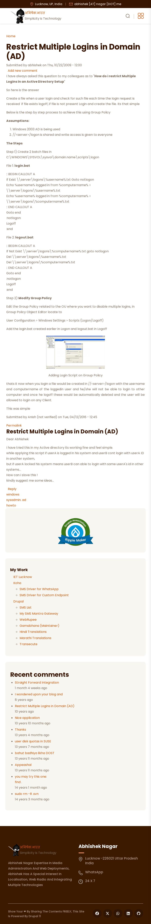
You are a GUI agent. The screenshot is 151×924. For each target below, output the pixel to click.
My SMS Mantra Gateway (39, 613)
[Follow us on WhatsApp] (118, 913)
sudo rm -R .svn (27, 794)
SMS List (26, 607)
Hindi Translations (33, 632)
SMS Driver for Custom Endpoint (44, 595)
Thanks (20, 729)
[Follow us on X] (107, 913)
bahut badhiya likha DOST (34, 753)
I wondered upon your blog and (39, 694)
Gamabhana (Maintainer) (39, 625)
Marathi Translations (35, 638)
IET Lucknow (22, 577)
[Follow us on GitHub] (138, 913)
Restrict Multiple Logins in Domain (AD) (44, 706)
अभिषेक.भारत (30, 847)
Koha (17, 583)
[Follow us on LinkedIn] (128, 913)
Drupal (18, 601)
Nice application (27, 718)
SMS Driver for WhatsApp (39, 589)
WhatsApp (94, 872)
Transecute (28, 644)
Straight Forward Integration (37, 682)
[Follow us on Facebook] (97, 913)
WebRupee (28, 619)
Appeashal (23, 765)
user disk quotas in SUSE (33, 741)
